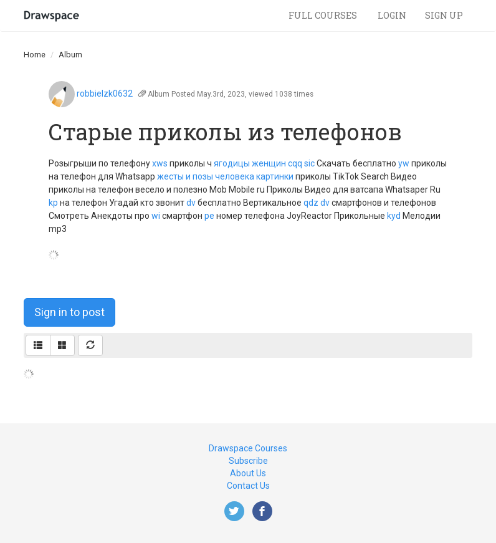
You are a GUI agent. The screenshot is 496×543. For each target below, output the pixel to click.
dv (191, 203)
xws (160, 163)
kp (53, 203)
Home (34, 54)
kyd (394, 216)
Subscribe (248, 461)
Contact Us (248, 486)
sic (309, 163)
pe (209, 216)
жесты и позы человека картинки (225, 176)
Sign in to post (69, 312)
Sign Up (444, 15)
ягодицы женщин (250, 163)
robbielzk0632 (105, 94)
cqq (295, 163)
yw (403, 163)
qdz (310, 203)
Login (392, 15)
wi (155, 216)
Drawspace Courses (248, 448)
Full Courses (324, 15)
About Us (248, 473)
